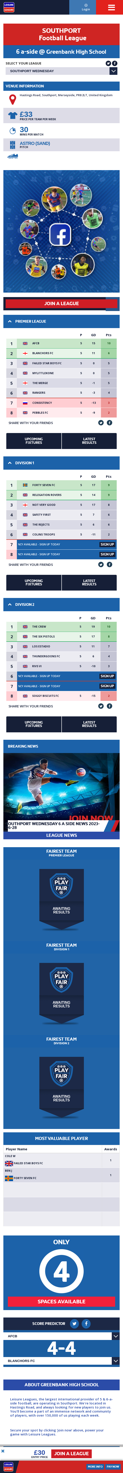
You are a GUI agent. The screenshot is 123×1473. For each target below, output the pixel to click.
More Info (95, 1466)
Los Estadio (41, 646)
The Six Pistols (43, 636)
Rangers (38, 392)
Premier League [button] (27, 321)
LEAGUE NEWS (61, 835)
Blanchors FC (42, 353)
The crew (39, 626)
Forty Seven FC (43, 485)
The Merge (40, 383)
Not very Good (44, 505)
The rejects (40, 524)
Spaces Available (61, 1301)
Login (86, 7)
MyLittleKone (43, 373)
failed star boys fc (47, 363)
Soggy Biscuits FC (45, 696)
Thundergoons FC (46, 656)
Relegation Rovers (46, 495)
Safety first (41, 514)
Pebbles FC (40, 412)
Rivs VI (37, 666)
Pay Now (113, 1466)
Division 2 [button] (21, 604)
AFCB (35, 343)
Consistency (42, 402)
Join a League (71, 1453)
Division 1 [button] (21, 463)
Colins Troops (43, 534)
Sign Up (107, 544)
